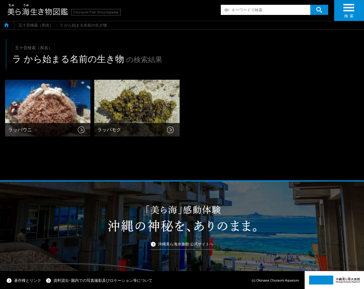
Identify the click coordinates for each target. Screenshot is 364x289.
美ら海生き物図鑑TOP (6, 24)
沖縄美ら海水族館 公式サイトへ (186, 244)
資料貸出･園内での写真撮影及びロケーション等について (102, 280)
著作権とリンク (27, 280)
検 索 (348, 13)
